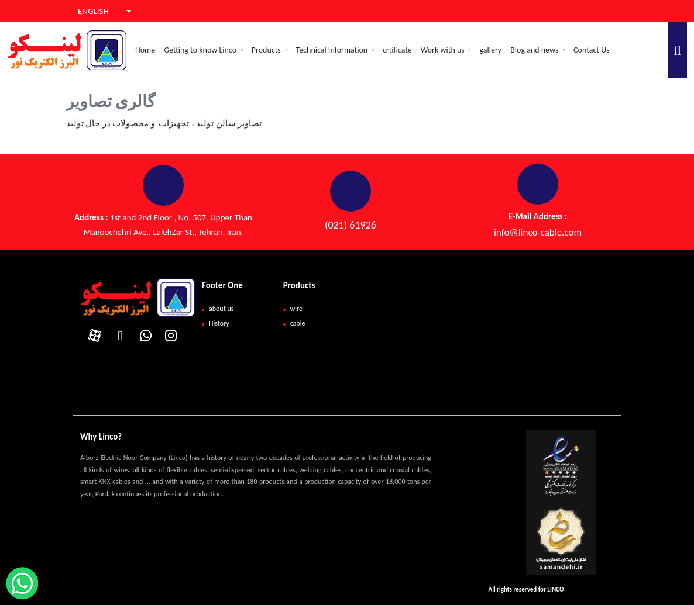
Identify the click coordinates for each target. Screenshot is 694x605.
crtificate (397, 50)
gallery (490, 50)
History (219, 323)
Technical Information (335, 50)
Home (145, 50)
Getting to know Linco (203, 50)
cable (297, 323)
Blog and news (537, 50)
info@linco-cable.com (538, 232)
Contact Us (591, 50)
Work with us (446, 50)
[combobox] (97, 11)
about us (221, 309)
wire (296, 309)
